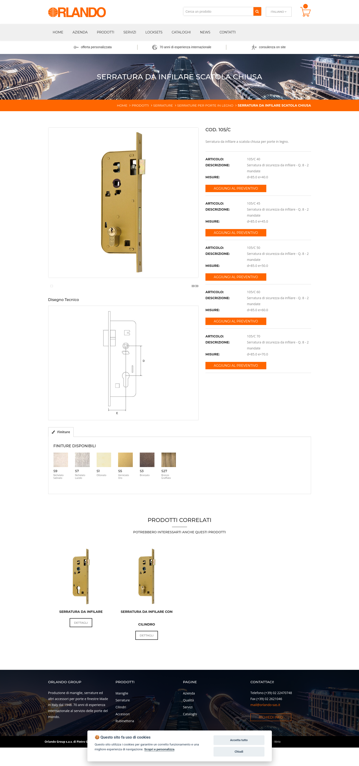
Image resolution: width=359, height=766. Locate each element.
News (205, 32)
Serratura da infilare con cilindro (147, 641)
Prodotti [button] (105, 32)
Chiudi (238, 751)
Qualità (188, 723)
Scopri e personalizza (159, 749)
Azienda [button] (80, 32)
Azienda (189, 716)
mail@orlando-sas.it (265, 728)
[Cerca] (257, 11)
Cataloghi (181, 32)
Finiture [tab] (61, 455)
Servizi (129, 32)
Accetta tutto (239, 740)
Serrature (123, 723)
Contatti (228, 32)
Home (58, 32)
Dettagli (81, 646)
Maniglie (122, 716)
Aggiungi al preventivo (236, 188)
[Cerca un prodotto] (218, 11)
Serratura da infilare (81, 635)
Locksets (154, 32)
